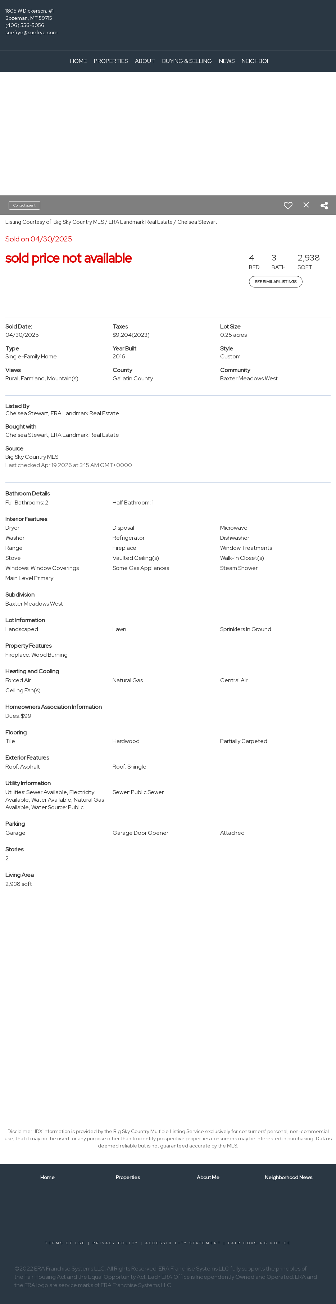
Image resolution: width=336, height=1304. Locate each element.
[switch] (288, 205)
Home (78, 61)
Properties (111, 61)
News (227, 61)
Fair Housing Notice (259, 1243)
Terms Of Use (65, 1243)
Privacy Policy (115, 1243)
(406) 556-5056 (24, 25)
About (145, 61)
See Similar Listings (275, 281)
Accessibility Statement (183, 1243)
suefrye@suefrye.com (31, 32)
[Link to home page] (167, 16)
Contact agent (24, 205)
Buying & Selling (187, 61)
